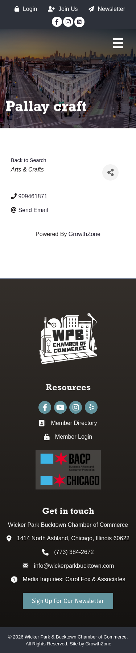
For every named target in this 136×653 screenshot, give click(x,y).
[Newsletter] (105, 9)
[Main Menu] (118, 43)
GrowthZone (84, 234)
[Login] (24, 9)
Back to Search (28, 160)
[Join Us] (61, 9)
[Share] (110, 172)
